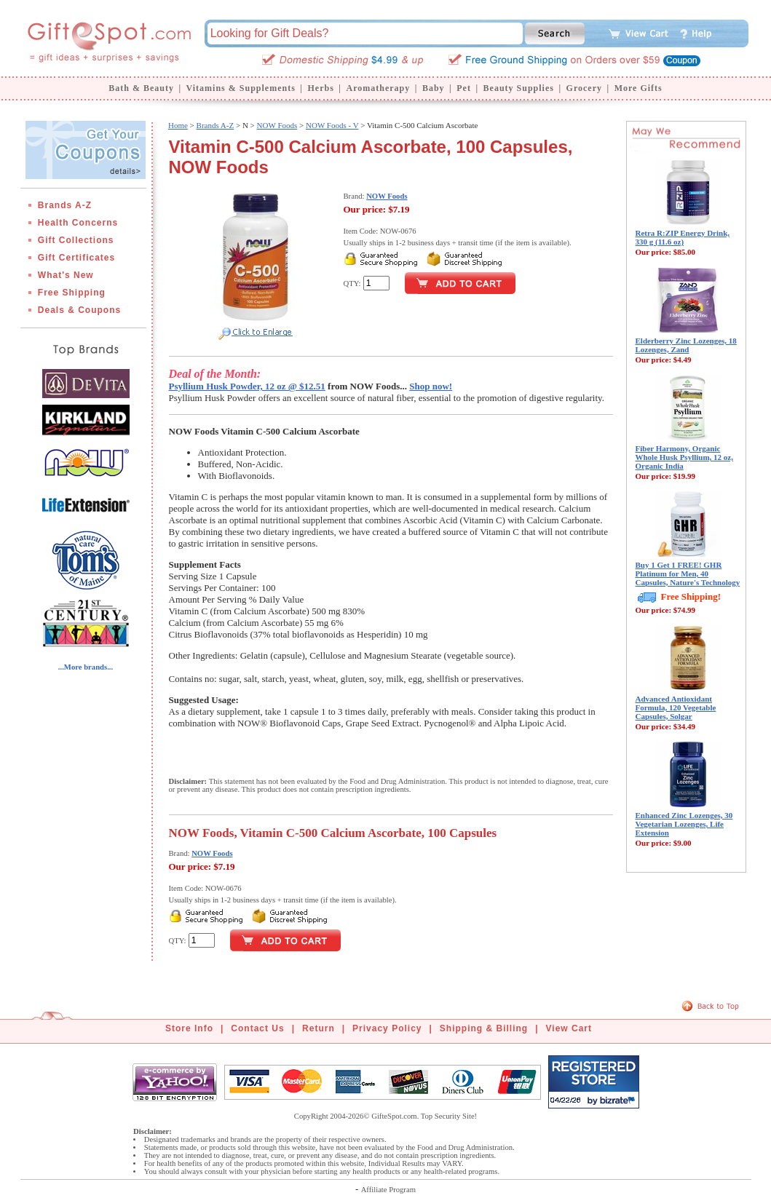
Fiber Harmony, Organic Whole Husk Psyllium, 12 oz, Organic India (684, 457)
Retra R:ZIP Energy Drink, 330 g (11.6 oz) (683, 237)
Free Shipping (72, 292)
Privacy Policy (387, 1028)
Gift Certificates (76, 258)
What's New (66, 275)
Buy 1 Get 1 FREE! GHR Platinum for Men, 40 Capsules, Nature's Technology (688, 573)
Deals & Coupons (79, 310)
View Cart (569, 1028)
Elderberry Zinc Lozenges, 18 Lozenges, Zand (686, 345)
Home (178, 125)
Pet (463, 88)
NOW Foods (277, 125)
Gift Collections (76, 240)
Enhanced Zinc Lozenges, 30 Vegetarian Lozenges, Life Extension (684, 824)
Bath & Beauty (141, 88)
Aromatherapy (378, 88)
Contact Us (257, 1028)
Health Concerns (78, 223)
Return (318, 1028)
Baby (433, 88)
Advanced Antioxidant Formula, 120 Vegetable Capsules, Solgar (676, 707)
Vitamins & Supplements (241, 88)
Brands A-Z (65, 205)
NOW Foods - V (332, 125)
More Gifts (638, 88)
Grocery (584, 88)
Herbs (320, 88)
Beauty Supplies (518, 88)
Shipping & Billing (484, 1028)
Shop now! (430, 386)
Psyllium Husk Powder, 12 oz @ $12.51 (247, 386)
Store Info (189, 1028)
